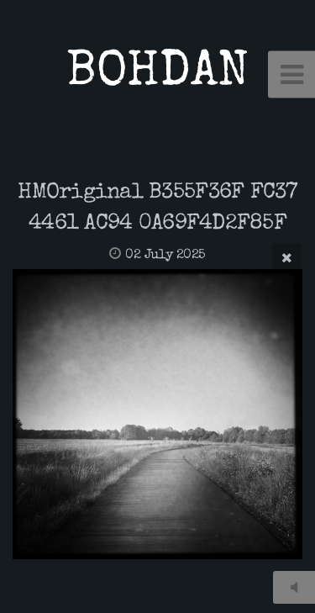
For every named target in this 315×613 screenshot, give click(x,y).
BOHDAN (157, 74)
